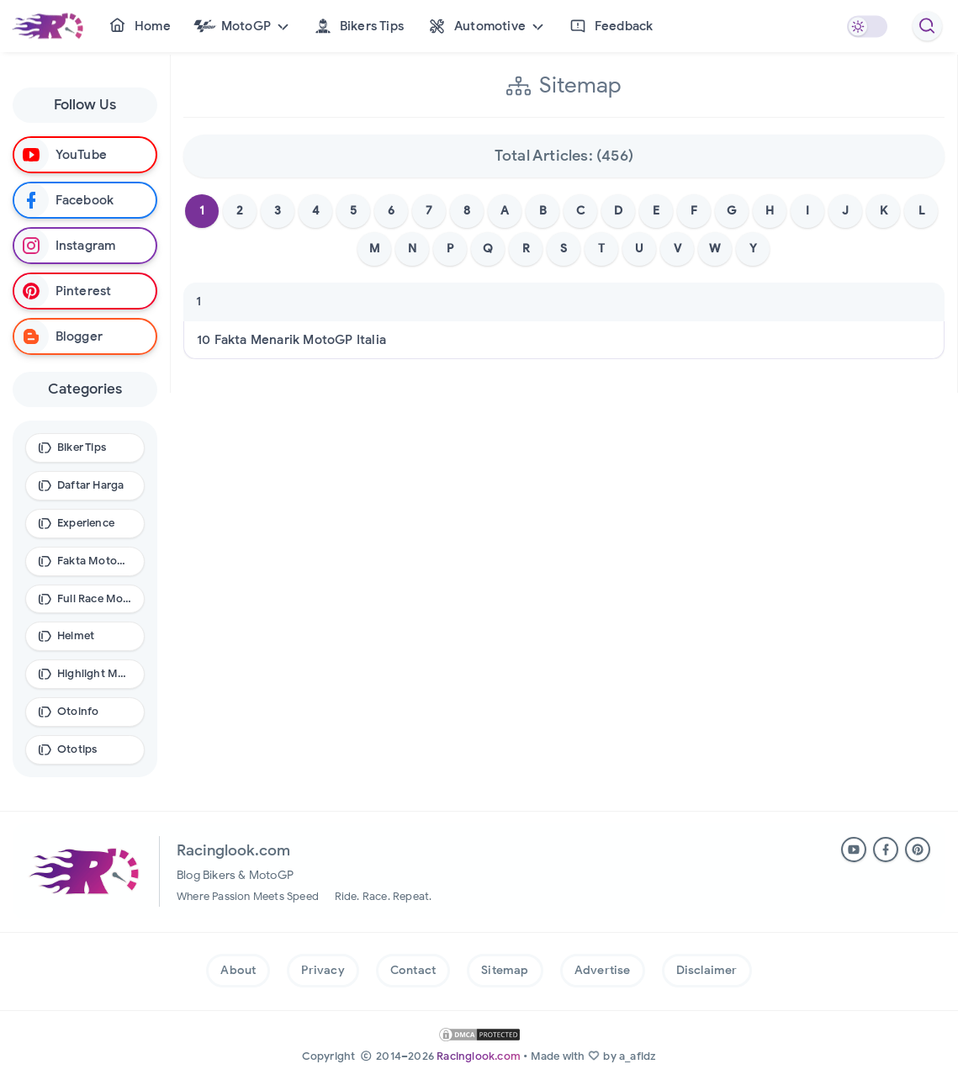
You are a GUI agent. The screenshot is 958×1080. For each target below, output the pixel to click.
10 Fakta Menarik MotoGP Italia (291, 345)
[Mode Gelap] (866, 26)
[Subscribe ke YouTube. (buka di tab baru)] (853, 849)
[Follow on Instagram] (85, 245)
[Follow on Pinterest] (85, 291)
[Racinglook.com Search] (927, 26)
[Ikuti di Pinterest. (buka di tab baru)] (917, 849)
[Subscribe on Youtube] (85, 154)
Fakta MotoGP (94, 560)
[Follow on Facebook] (85, 200)
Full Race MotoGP (94, 598)
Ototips (77, 749)
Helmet (75, 635)
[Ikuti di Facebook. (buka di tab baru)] (885, 849)
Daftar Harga (90, 485)
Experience (85, 523)
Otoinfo (77, 711)
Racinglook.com (479, 1056)
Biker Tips (81, 447)
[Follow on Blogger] (85, 336)
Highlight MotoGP (94, 673)
